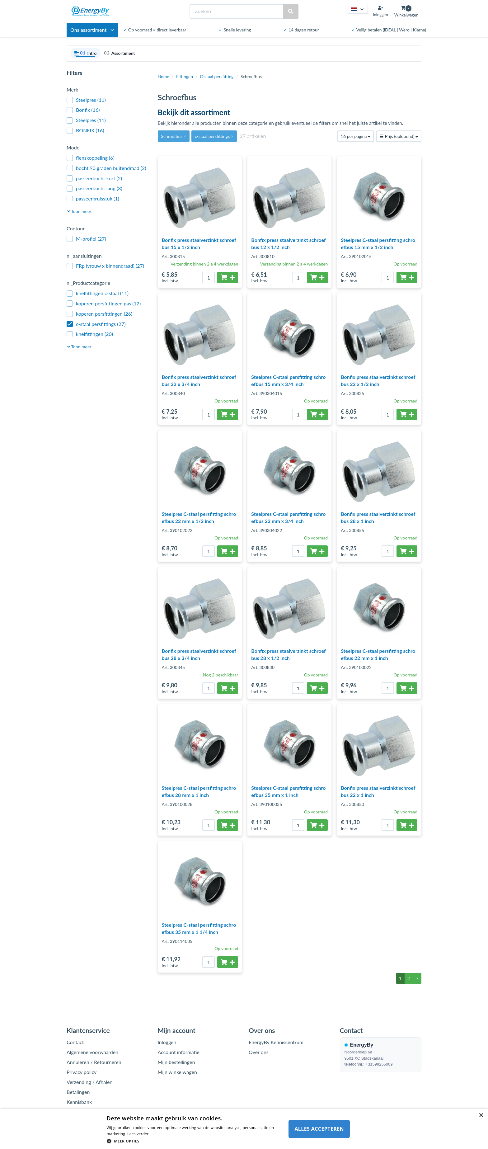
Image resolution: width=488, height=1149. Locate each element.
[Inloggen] (380, 11)
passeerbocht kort (94, 178)
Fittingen (184, 76)
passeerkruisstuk (93, 198)
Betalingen (78, 1092)
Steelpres (86, 100)
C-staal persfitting (216, 76)
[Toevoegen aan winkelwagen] (227, 277)
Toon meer (79, 211)
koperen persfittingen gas (104, 303)
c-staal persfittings (96, 324)
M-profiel (86, 239)
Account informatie (178, 1052)
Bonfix (83, 110)
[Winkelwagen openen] (406, 11)
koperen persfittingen (99, 314)
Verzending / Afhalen (89, 1082)
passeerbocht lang (94, 188)
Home (163, 76)
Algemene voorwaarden (92, 1052)
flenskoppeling (91, 158)
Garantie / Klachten (88, 1112)
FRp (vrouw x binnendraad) (105, 266)
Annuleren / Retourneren (94, 1062)
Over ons (259, 1052)
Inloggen (167, 1042)
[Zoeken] (237, 11)
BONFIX (85, 130)
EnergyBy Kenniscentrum (276, 1042)
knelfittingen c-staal (98, 293)
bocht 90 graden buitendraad (106, 168)
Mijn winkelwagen (177, 1072)
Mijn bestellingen (176, 1062)
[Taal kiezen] (358, 9)
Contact (75, 1042)
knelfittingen (90, 334)
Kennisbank (79, 1102)
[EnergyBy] (90, 11)
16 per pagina (355, 136)
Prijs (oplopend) (399, 136)
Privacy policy (81, 1072)
